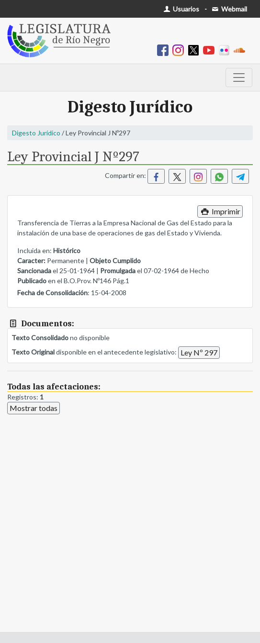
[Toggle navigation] (239, 77)
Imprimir (220, 211)
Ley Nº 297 (199, 352)
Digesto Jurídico (36, 133)
